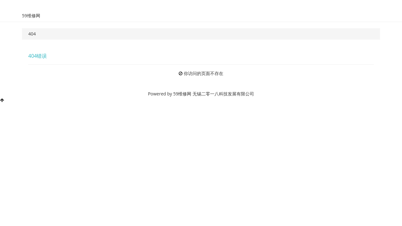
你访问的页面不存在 (203, 73)
